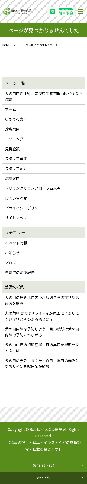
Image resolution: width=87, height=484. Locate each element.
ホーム (10, 109)
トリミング (14, 139)
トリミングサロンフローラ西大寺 (33, 188)
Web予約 (43, 477)
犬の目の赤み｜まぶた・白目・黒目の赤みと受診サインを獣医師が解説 (42, 363)
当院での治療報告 (20, 272)
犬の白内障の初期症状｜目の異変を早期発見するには (42, 347)
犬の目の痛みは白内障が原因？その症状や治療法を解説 (42, 300)
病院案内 (12, 178)
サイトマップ (16, 217)
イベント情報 (16, 243)
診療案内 (12, 129)
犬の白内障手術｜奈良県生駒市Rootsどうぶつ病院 (43, 96)
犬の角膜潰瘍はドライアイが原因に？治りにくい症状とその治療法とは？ (42, 316)
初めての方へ (16, 119)
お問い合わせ (16, 198)
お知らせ (12, 253)
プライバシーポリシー (23, 207)
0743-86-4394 (43, 465)
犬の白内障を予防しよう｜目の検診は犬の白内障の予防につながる (42, 332)
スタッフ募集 (16, 158)
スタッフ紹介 (16, 168)
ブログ (10, 262)
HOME (6, 45)
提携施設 (12, 148)
